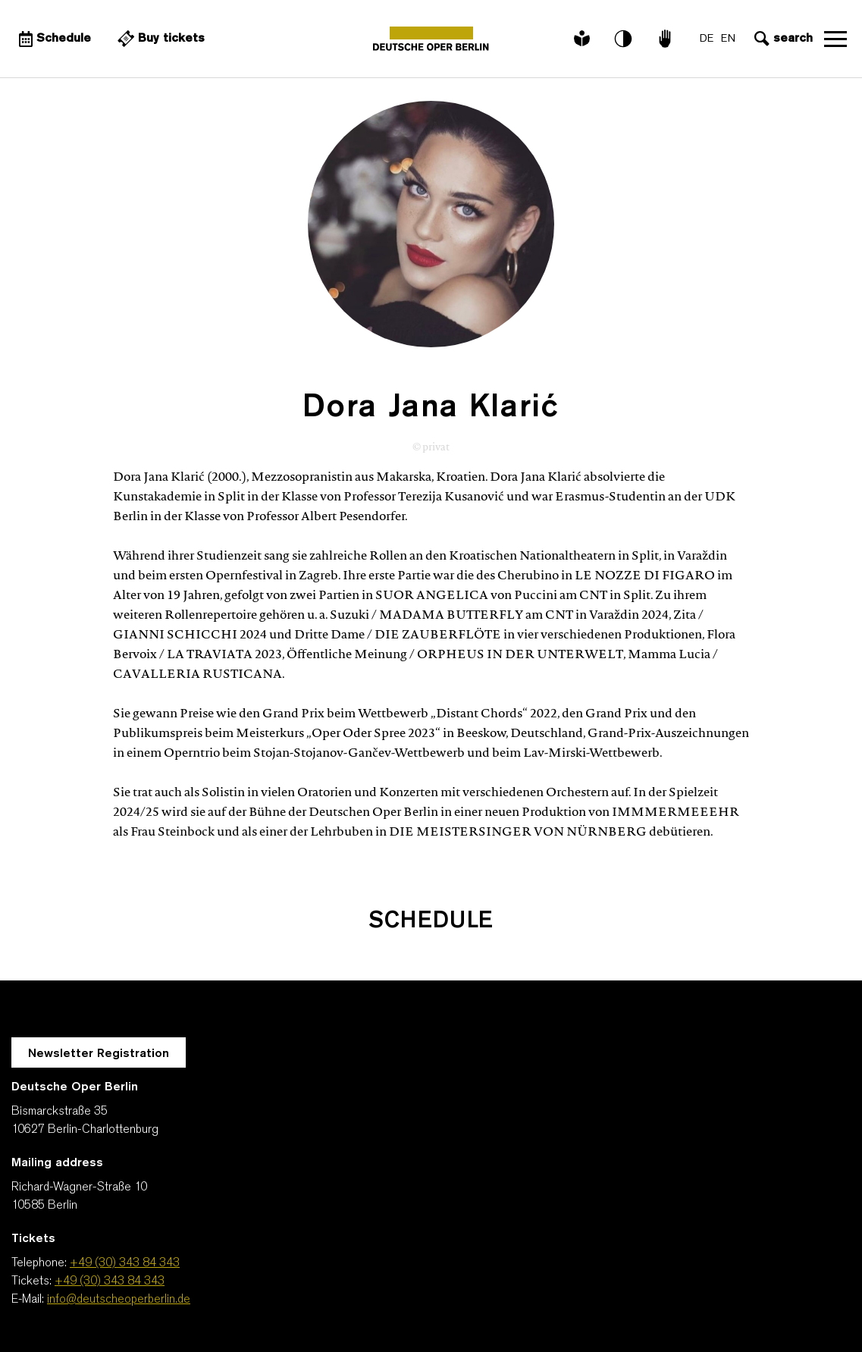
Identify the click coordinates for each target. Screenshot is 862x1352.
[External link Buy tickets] (159, 39)
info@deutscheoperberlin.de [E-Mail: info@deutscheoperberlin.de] (118, 1300)
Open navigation (835, 38)
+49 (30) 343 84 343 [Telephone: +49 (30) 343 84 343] (125, 1263)
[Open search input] (782, 38)
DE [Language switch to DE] (706, 39)
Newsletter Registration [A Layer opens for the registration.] (98, 1054)
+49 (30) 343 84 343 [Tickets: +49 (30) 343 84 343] (110, 1281)
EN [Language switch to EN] (728, 39)
